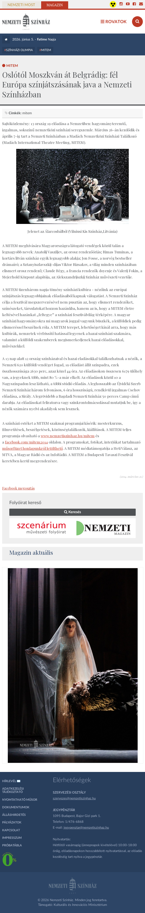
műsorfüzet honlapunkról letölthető (32, 448)
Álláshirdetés (14, 815)
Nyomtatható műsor (19, 799)
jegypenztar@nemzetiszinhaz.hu (86, 827)
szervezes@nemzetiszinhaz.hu (74, 798)
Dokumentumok (15, 807)
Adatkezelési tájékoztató (13, 790)
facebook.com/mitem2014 (26, 442)
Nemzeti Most (21, 5)
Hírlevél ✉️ (11, 781)
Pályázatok (11, 822)
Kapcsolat (11, 830)
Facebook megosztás (18, 488)
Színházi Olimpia (19, 50)
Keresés (72, 512)
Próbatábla (12, 845)
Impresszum (12, 837)
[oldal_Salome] (72, 665)
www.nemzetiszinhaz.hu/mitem (68, 435)
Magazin (55, 5)
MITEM (46, 50)
